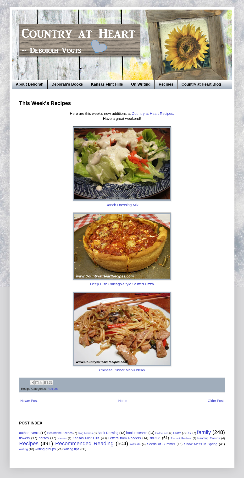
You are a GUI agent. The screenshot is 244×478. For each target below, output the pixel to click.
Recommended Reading (84, 443)
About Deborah (30, 84)
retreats (135, 444)
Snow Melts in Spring (200, 444)
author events (29, 433)
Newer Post (29, 401)
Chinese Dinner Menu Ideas (122, 370)
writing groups (45, 449)
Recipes (166, 84)
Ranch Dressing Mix (122, 205)
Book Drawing (108, 433)
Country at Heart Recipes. (153, 113)
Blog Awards (85, 433)
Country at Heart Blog (201, 84)
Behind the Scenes (60, 433)
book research (137, 433)
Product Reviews (181, 438)
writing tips (71, 449)
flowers (24, 438)
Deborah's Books (67, 84)
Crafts (177, 433)
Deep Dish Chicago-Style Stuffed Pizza (122, 284)
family (204, 432)
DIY (189, 433)
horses (44, 438)
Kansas (62, 438)
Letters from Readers (124, 438)
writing (23, 449)
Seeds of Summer (161, 444)
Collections (161, 433)
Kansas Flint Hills (107, 84)
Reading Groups (208, 438)
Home (122, 401)
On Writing (140, 84)
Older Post (216, 401)
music (155, 438)
